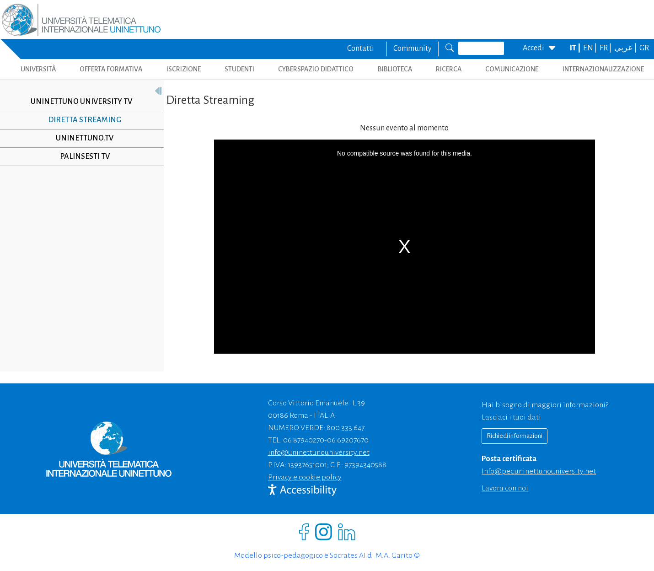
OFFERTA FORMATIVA (111, 69)
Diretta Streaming (84, 120)
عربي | (626, 48)
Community (412, 48)
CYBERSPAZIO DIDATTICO (316, 69)
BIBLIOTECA (395, 69)
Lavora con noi (505, 488)
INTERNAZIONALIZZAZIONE (603, 69)
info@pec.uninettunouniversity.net (539, 471)
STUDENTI (239, 69)
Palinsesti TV (85, 156)
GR (644, 48)
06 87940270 (303, 440)
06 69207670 (348, 440)
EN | (590, 48)
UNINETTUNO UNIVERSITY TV (81, 101)
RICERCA (448, 69)
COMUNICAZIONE (511, 69)
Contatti (360, 48)
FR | (606, 48)
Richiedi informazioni (514, 435)
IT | (576, 48)
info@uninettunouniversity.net (319, 452)
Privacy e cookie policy (305, 477)
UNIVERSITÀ (38, 69)
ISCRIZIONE (183, 69)
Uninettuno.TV (84, 138)
